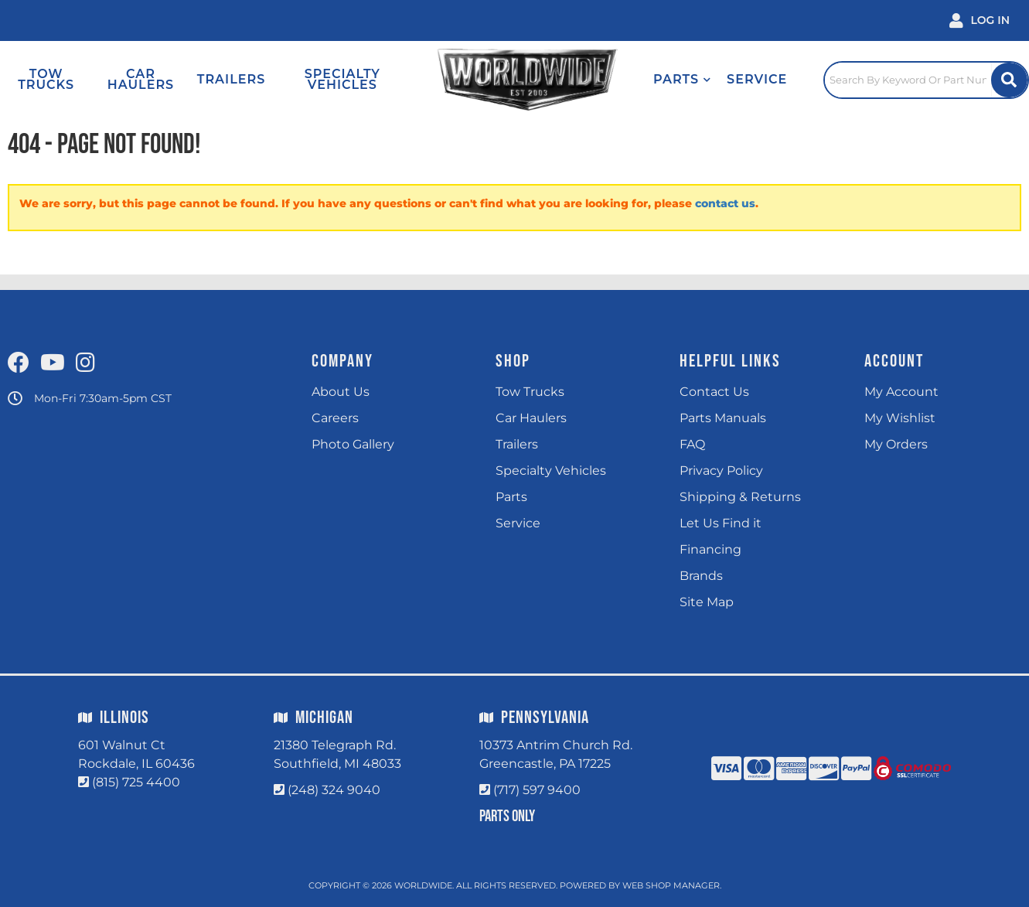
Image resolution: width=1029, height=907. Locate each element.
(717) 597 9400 (537, 790)
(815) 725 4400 (136, 782)
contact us (725, 203)
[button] (682, 79)
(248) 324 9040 (334, 790)
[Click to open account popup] (979, 20)
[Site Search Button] (1009, 80)
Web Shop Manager (671, 885)
